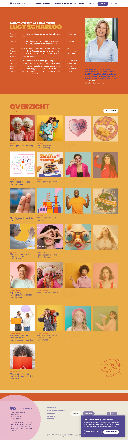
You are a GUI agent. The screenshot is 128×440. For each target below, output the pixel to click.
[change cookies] (93, 432)
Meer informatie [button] (112, 426)
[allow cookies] (111, 432)
